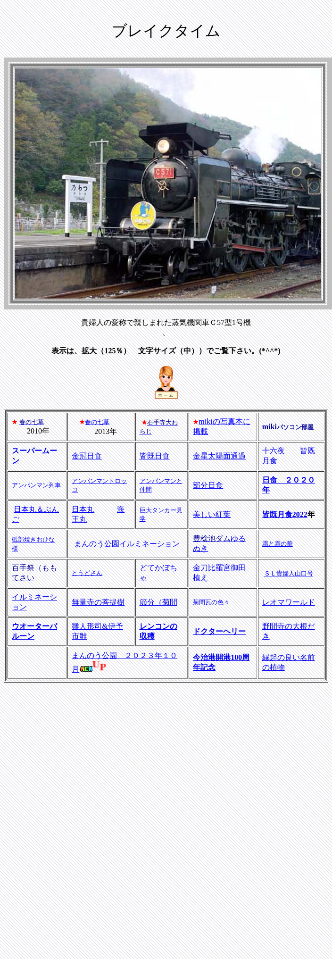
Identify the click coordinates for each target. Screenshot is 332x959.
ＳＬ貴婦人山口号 (288, 573)
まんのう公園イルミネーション (127, 544)
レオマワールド (288, 602)
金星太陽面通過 (219, 456)
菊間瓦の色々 (211, 602)
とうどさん (87, 572)
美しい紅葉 (212, 514)
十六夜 (273, 451)
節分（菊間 (158, 602)
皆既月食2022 (284, 514)
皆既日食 (155, 456)
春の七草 (97, 421)
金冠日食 (87, 456)
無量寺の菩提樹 (98, 602)
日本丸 (83, 509)
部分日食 (208, 485)
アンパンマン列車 (36, 485)
